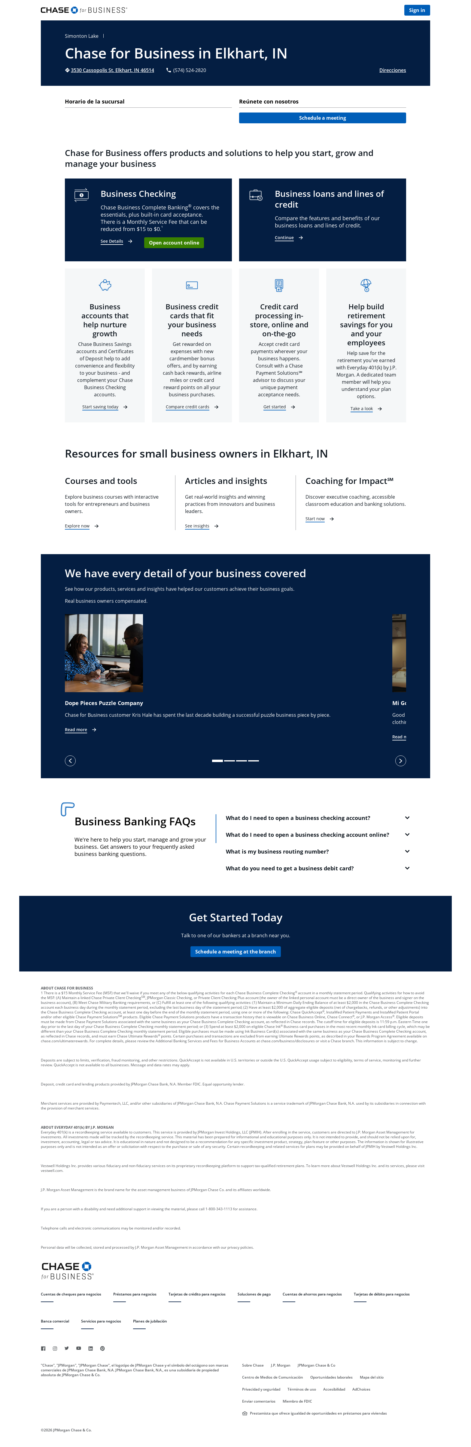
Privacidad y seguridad (261, 1389)
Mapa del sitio (372, 1377)
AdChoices (361, 1389)
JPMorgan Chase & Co (316, 1365)
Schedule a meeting (322, 118)
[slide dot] (217, 761)
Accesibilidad (334, 1389)
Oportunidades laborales (331, 1377)
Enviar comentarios (258, 1401)
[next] (400, 760)
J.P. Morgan (280, 1365)
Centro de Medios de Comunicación (272, 1377)
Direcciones (392, 70)
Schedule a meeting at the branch (235, 951)
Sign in (417, 10)
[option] (228, 674)
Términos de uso (301, 1389)
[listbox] (235, 677)
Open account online (174, 242)
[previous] (70, 760)
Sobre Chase (253, 1365)
